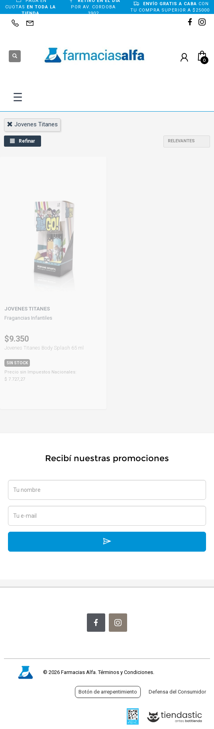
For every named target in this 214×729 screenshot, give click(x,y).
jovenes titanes (32, 124)
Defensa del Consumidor (177, 692)
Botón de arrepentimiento (108, 692)
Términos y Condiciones (125, 672)
